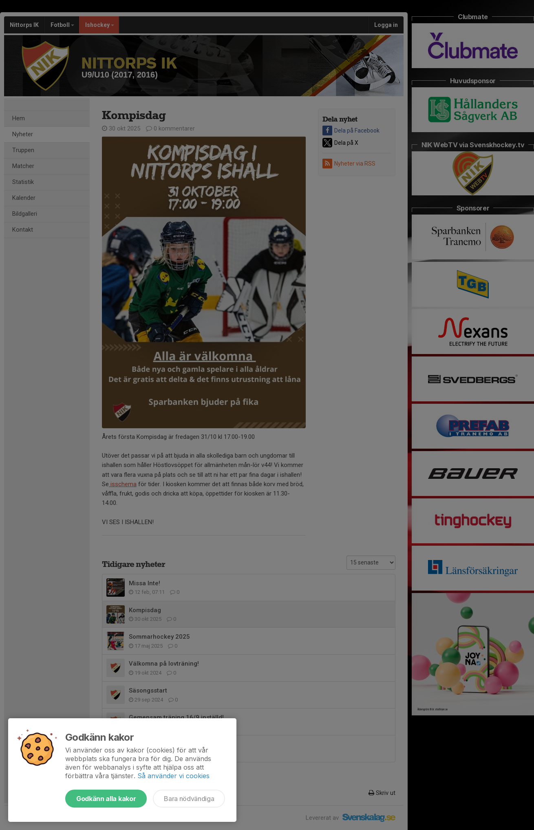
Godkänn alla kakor (106, 799)
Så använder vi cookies (173, 776)
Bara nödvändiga (189, 799)
